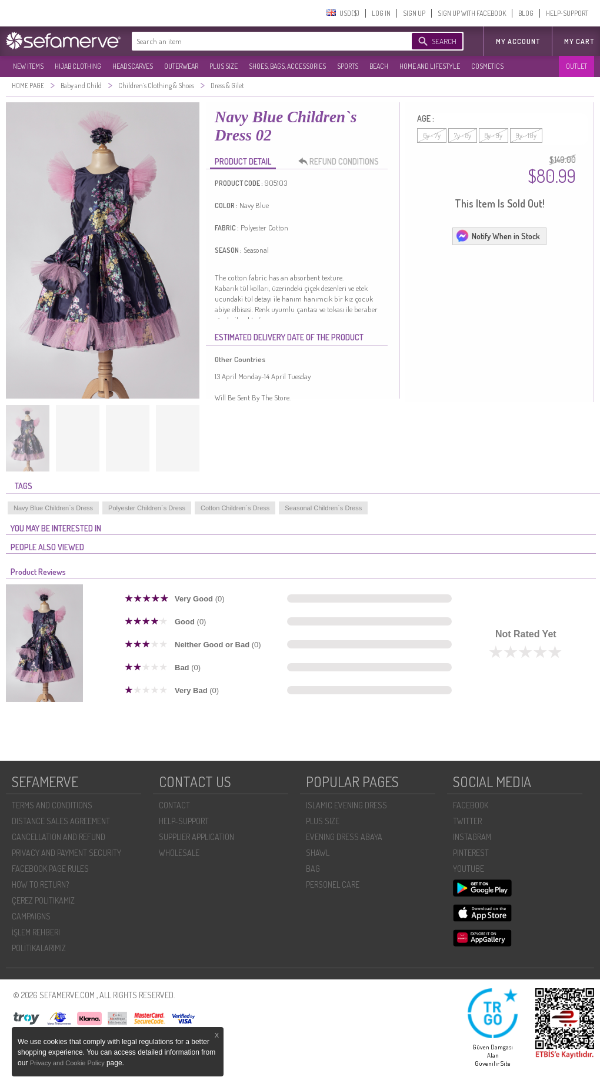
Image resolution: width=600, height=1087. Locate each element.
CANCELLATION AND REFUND (58, 837)
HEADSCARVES (132, 66)
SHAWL (317, 853)
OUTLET (576, 66)
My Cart (579, 41)
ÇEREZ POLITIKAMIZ (43, 900)
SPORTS (347, 66)
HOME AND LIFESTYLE (429, 66)
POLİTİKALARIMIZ (39, 948)
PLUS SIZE (223, 66)
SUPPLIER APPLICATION (196, 837)
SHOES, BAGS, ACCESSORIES (287, 66)
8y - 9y (493, 135)
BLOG (526, 13)
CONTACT (174, 805)
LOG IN (381, 13)
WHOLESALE (179, 853)
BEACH (378, 66)
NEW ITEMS (28, 66)
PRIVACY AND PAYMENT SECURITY (66, 853)
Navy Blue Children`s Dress (53, 507)
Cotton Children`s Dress (235, 507)
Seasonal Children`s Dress (323, 507)
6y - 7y (432, 135)
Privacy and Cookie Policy (68, 1062)
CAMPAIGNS (31, 916)
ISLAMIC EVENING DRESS (346, 805)
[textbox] (260, 41)
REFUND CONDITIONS (342, 161)
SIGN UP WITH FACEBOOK (472, 13)
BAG (313, 869)
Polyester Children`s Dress (146, 507)
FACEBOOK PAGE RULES (50, 869)
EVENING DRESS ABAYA (344, 837)
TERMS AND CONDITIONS (52, 805)
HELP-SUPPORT (567, 13)
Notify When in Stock (497, 236)
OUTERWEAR (181, 66)
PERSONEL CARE (332, 884)
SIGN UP (414, 13)
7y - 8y (462, 135)
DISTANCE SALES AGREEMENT (61, 821)
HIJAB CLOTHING (78, 66)
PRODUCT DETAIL (243, 161)
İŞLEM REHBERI (36, 932)
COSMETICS (487, 66)
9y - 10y (526, 135)
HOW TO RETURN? (40, 884)
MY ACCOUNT (518, 41)
